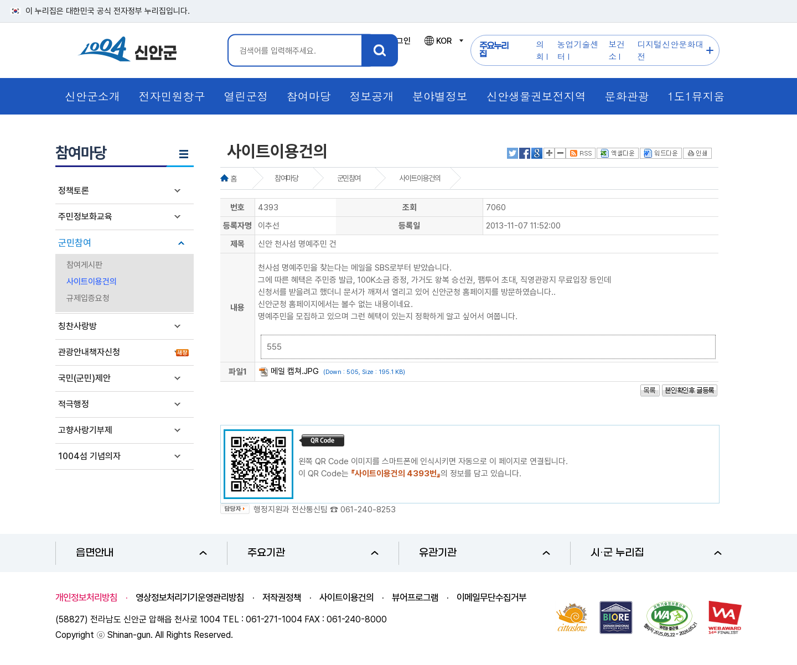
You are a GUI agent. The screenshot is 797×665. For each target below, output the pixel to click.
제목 (237, 244)
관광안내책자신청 (89, 352)
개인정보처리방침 (86, 597)
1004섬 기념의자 (89, 456)
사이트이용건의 (91, 282)
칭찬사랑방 (77, 326)
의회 (540, 50)
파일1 (238, 372)
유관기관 (484, 553)
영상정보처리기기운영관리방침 (190, 597)
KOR (443, 41)
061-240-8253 (368, 510)
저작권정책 (281, 597)
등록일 (409, 226)
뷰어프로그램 (415, 597)
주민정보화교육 (85, 216)
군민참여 (74, 242)
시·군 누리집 (656, 553)
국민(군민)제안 (84, 378)
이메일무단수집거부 (491, 597)
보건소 (616, 50)
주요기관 (313, 553)
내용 (237, 308)
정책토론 (73, 190)
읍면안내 (141, 553)
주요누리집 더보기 (710, 50)
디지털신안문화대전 (670, 50)
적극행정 (73, 404)
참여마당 (286, 178)
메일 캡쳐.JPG (295, 371)
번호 (237, 207)
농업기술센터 (578, 50)
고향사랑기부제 (85, 430)
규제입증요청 (88, 298)
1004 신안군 (127, 51)
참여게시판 (84, 265)
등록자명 (237, 226)
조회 (409, 207)
